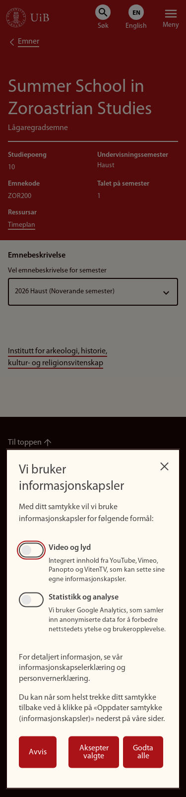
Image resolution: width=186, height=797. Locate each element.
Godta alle (143, 752)
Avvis (38, 752)
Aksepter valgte (94, 752)
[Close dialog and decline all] (164, 464)
